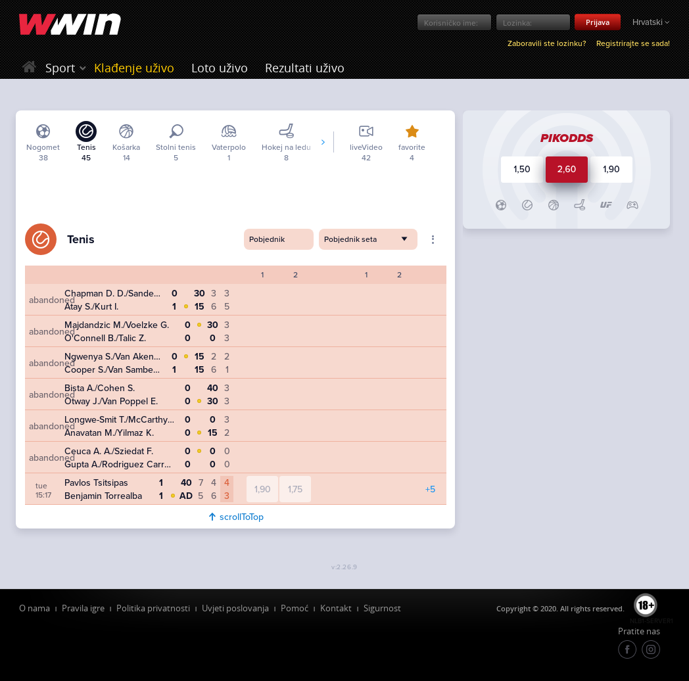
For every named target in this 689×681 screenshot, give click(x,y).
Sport (60, 68)
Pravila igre (83, 608)
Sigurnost (382, 608)
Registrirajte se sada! (633, 43)
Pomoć (294, 608)
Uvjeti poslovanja (235, 608)
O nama (34, 608)
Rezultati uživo (304, 68)
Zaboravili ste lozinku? (547, 43)
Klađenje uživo (134, 68)
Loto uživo (219, 68)
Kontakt (336, 608)
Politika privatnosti (153, 608)
